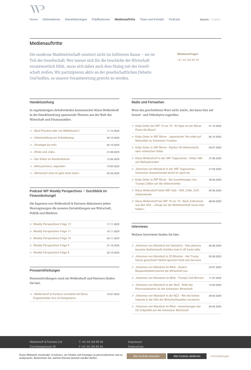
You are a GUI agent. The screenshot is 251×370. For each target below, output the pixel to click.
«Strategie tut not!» (45, 144)
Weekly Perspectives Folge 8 (51, 252)
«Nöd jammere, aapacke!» (49, 166)
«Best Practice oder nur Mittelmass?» (56, 130)
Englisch (215, 19)
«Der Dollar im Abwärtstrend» (51, 159)
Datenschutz (136, 346)
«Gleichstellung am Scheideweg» (54, 137)
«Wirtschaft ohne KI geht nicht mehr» (56, 173)
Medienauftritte (125, 19)
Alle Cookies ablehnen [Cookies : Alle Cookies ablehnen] (186, 356)
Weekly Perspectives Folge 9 (51, 245)
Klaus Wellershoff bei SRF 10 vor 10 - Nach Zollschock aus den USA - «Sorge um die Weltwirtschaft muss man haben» (169, 205)
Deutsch (204, 19)
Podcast (174, 19)
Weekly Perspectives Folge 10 (52, 238)
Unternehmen (51, 19)
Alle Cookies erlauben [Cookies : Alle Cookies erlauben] (146, 356)
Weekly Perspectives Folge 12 (52, 224)
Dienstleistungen (76, 19)
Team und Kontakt (152, 19)
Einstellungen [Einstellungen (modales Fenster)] (221, 356)
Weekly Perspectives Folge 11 (52, 231)
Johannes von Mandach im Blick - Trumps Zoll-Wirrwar (169, 278)
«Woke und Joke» (44, 152)
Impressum (135, 342)
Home (34, 19)
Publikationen (101, 19)
